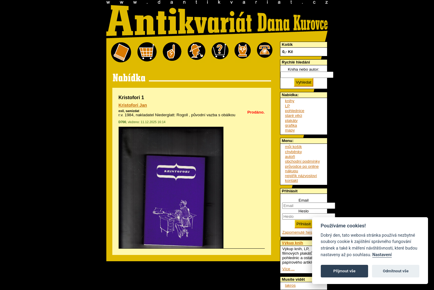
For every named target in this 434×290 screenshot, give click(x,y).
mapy (290, 130)
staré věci (293, 115)
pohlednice (294, 110)
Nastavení (382, 254)
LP (287, 106)
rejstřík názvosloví (301, 175)
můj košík (293, 146)
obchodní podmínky (302, 161)
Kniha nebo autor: (303, 69)
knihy (289, 101)
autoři (290, 156)
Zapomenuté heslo (298, 232)
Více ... (288, 269)
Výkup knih (292, 243)
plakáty (291, 120)
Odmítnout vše (396, 271)
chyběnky (293, 151)
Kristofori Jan (133, 105)
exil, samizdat (129, 111)
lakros (290, 285)
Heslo (303, 211)
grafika (291, 125)
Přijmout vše (344, 271)
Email (304, 200)
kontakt (291, 180)
